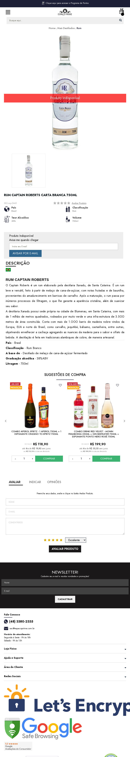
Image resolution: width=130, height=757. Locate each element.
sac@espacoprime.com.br (22, 628)
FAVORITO (60, 385)
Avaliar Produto (79, 203)
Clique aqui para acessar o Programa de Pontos (65, 3)
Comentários (65, 526)
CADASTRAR (65, 599)
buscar (121, 20)
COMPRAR (49, 458)
